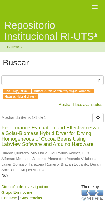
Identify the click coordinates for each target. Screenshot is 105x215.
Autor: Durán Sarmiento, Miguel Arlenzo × (63, 91)
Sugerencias (31, 198)
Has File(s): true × (16, 91)
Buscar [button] (15, 47)
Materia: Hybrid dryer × (20, 96)
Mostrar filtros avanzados (80, 104)
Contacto (9, 198)
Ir (98, 80)
